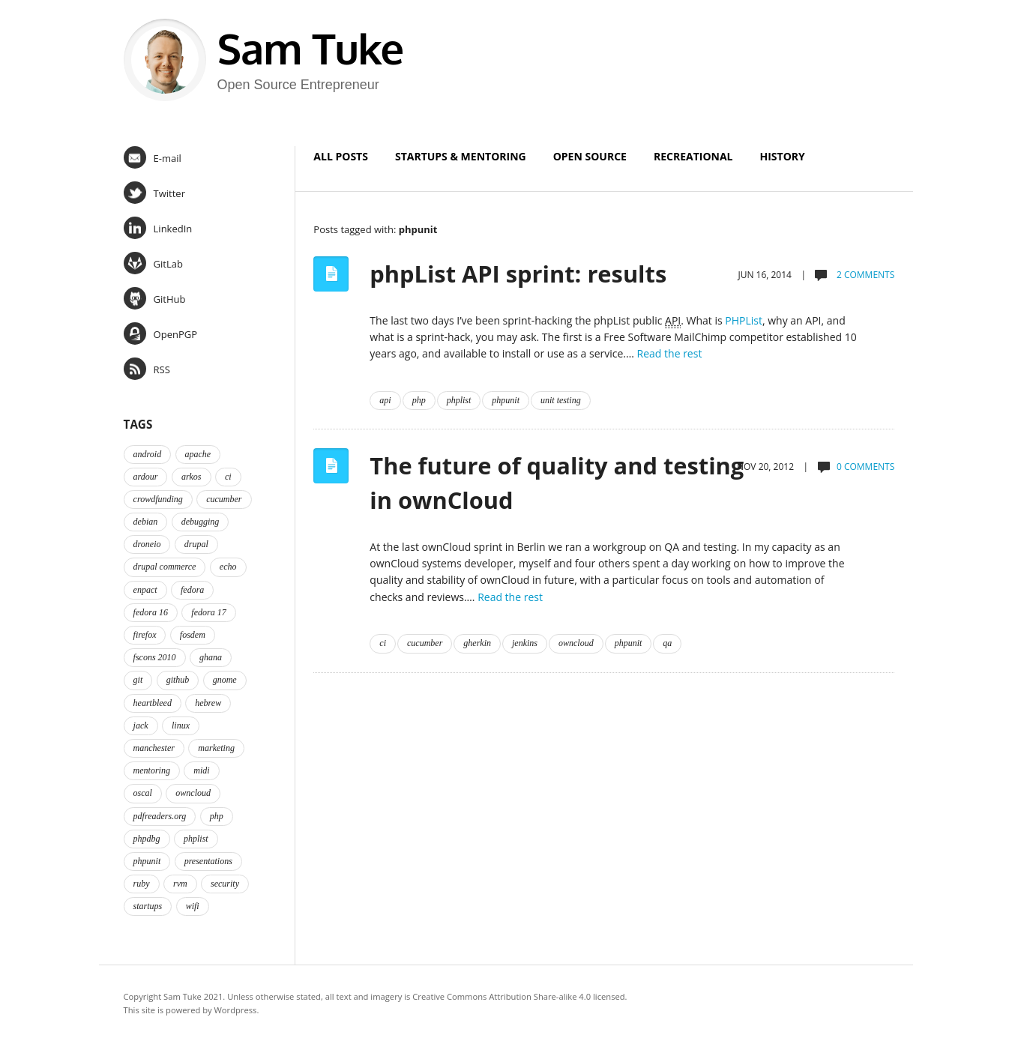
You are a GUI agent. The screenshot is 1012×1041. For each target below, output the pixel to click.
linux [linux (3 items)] (181, 725)
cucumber (424, 643)
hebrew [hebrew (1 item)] (208, 703)
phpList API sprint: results (518, 273)
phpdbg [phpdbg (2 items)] (146, 838)
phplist (459, 400)
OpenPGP (160, 333)
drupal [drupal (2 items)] (196, 544)
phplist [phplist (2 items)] (196, 838)
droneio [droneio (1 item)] (147, 544)
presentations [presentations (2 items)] (208, 861)
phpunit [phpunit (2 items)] (147, 861)
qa (667, 643)
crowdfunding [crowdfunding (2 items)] (158, 499)
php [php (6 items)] (216, 816)
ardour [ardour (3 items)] (145, 476)
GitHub (155, 298)
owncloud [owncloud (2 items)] (193, 793)
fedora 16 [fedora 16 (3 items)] (150, 612)
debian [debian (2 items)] (145, 521)
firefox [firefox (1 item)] (145, 635)
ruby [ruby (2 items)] (141, 883)
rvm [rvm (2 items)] (180, 883)
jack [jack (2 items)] (140, 725)
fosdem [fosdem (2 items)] (192, 635)
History (782, 156)
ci (382, 643)
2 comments (864, 274)
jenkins (524, 643)
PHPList (743, 320)
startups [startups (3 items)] (148, 906)
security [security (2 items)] (225, 883)
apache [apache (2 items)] (198, 454)
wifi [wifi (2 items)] (192, 906)
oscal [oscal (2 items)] (142, 793)
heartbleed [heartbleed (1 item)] (152, 703)
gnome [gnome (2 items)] (225, 680)
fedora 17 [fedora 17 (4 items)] (208, 612)
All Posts (340, 156)
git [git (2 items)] (138, 680)
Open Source (590, 156)
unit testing (560, 400)
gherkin (477, 643)
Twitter (154, 192)
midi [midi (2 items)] (201, 770)
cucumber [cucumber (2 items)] (223, 499)
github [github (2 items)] (178, 680)
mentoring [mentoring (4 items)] (151, 770)
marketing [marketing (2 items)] (216, 748)
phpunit (505, 400)
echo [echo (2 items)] (228, 566)
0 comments (865, 466)
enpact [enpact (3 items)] (145, 590)
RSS (147, 368)
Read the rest (669, 353)
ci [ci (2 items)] (228, 476)
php (419, 400)
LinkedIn (158, 228)
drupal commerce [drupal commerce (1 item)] (164, 566)
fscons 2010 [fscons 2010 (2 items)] (154, 657)
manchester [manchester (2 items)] (154, 748)
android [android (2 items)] (147, 454)
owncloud (576, 643)
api (385, 400)
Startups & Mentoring (460, 156)
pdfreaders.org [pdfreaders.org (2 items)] (160, 816)
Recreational (693, 156)
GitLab (153, 263)
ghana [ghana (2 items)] (210, 657)
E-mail (152, 157)
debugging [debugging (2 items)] (200, 521)
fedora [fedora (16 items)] (192, 590)
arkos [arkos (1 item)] (191, 476)
